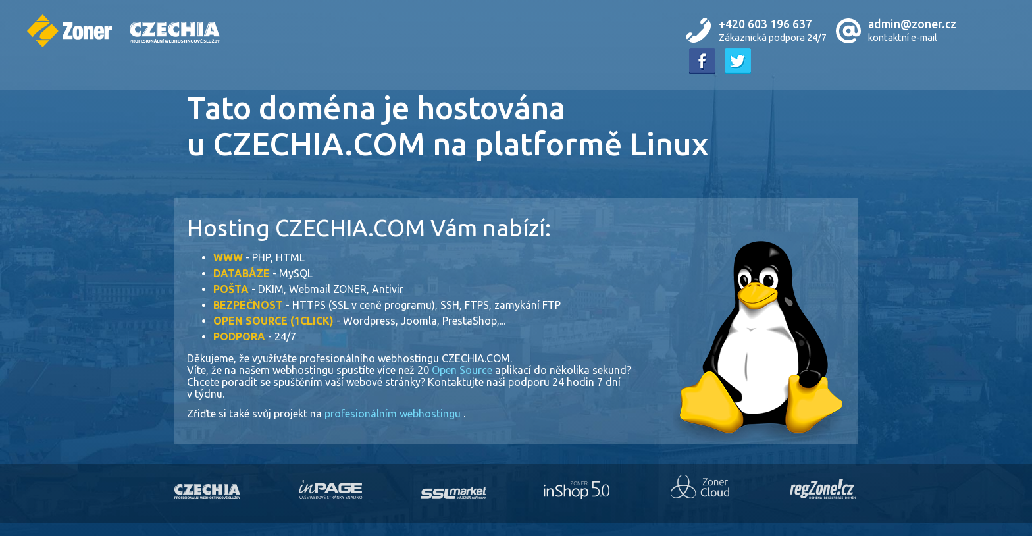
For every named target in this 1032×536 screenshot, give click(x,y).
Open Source (463, 370)
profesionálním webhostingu (393, 413)
